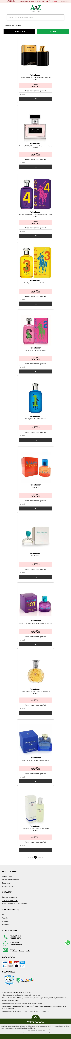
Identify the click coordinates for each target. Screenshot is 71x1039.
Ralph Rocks (35, 487)
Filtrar (53, 31)
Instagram (5, 921)
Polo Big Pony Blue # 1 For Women (35, 419)
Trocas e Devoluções (10, 900)
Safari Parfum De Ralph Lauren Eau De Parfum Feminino (35, 692)
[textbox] (33, 17)
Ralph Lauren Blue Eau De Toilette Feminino (35, 760)
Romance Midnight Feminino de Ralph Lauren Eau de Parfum (35, 146)
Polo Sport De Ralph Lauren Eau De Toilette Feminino (35, 829)
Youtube (5, 918)
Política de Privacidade (10, 880)
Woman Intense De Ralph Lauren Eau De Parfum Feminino (35, 78)
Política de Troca (8, 886)
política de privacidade (26, 1028)
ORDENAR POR (24, 31)
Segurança (6, 883)
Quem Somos (7, 876)
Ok (35, 98)
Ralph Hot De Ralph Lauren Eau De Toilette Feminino (35, 623)
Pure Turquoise (35, 556)
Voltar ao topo (35, 1022)
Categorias (3, 8)
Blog (4, 915)
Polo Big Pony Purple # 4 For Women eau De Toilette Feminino (35, 215)
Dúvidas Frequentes (9, 897)
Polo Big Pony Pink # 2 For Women (35, 350)
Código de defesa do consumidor (14, 904)
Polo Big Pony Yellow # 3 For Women (35, 283)
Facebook (5, 925)
